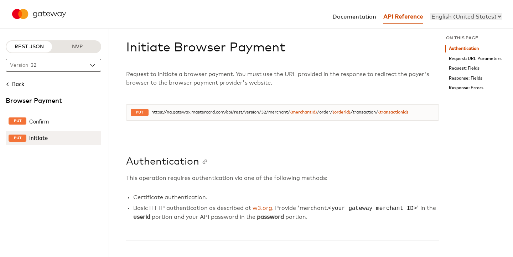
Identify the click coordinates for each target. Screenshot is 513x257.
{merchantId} (303, 112)
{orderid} (341, 112)
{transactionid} (393, 112)
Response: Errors (466, 88)
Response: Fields (465, 78)
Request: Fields (464, 68)
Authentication (464, 48)
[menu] (466, 16)
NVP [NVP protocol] (77, 46)
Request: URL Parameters (475, 58)
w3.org (262, 208)
